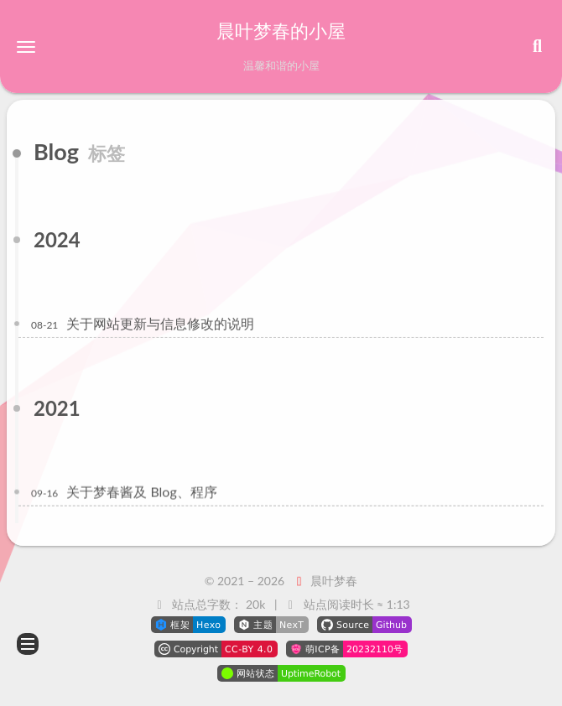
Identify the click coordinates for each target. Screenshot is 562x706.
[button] (26, 46)
